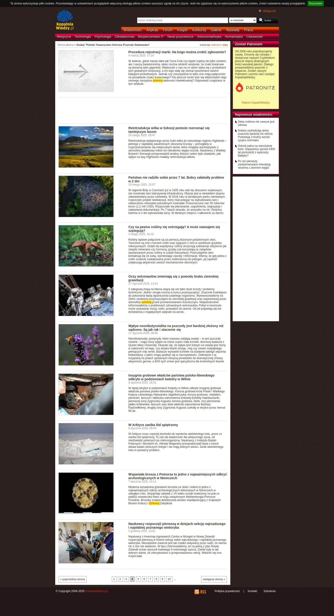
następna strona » (214, 579)
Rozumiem (315, 3)
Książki (182, 30)
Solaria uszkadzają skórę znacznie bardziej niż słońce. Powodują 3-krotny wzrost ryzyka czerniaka (255, 135)
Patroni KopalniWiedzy (256, 102)
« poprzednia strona (72, 579)
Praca (248, 30)
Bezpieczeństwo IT (151, 36)
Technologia (83, 36)
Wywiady (233, 30)
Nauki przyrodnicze (180, 36)
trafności (216, 44)
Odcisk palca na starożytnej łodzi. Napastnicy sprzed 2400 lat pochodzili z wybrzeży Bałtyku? (256, 150)
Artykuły (152, 30)
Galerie (216, 30)
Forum (168, 30)
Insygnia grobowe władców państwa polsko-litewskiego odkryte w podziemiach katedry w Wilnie (171, 377)
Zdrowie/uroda (124, 36)
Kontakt (252, 591)
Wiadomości (133, 30)
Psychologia (103, 36)
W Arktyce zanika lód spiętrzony (153, 425)
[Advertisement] (142, 110)
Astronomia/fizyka (209, 36)
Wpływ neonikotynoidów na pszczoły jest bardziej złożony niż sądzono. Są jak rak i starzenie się (176, 327)
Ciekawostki (255, 36)
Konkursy (199, 30)
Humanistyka (234, 36)
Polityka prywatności (227, 591)
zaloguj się (269, 11)
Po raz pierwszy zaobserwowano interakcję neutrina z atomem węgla (254, 164)
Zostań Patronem (249, 44)
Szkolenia (269, 591)
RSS (203, 592)
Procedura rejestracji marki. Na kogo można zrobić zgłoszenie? (177, 52)
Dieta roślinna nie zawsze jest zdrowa (256, 123)
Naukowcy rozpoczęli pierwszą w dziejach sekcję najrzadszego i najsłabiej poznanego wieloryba (177, 525)
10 (169, 579)
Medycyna (64, 36)
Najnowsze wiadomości (254, 114)
